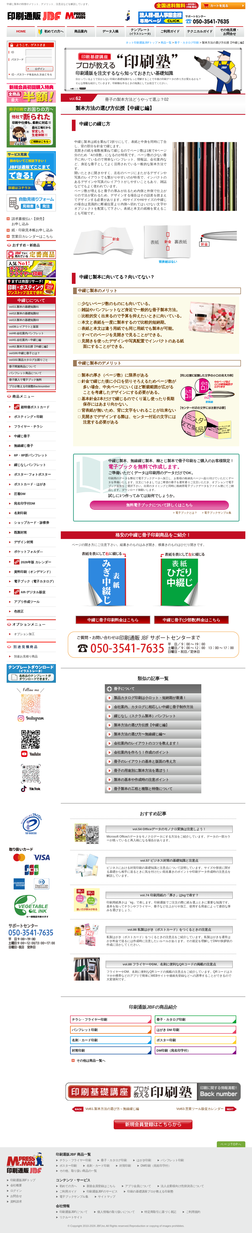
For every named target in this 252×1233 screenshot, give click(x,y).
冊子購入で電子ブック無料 (25, 379)
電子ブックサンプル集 (72, 1197)
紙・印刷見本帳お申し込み (32, 230)
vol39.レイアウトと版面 (23, 326)
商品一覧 (166, 42)
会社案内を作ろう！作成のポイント (141, 752)
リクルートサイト (69, 1217)
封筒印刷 (78, 1050)
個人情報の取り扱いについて (114, 1212)
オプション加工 (24, 634)
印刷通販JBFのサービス (100, 1191)
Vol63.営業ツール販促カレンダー (200, 1109)
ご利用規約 (191, 1212)
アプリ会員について (136, 1186)
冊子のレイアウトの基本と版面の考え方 (145, 761)
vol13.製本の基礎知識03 (24, 320)
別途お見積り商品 (26, 656)
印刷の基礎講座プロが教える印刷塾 (148, 1191)
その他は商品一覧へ (91, 1060)
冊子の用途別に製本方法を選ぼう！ (141, 770)
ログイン (14, 1191)
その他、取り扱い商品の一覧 (76, 1171)
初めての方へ (53, 31)
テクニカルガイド (200, 31)
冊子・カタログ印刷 (186, 42)
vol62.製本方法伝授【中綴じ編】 (29, 346)
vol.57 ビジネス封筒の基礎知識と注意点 (169, 860)
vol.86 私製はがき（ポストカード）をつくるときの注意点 (169, 929)
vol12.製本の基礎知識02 (24, 313)
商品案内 (80, 31)
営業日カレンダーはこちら (32, 236)
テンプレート (140, 32)
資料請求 (14, 1202)
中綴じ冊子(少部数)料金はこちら (191, 620)
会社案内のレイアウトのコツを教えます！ (146, 743)
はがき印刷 (142, 1160)
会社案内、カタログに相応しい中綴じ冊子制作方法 (153, 707)
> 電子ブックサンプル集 (216, 512)
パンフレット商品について (25, 373)
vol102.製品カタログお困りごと (28, 359)
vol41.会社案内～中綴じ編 (25, 339)
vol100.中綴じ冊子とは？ (24, 353)
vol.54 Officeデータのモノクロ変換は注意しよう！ (169, 829)
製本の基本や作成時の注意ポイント (141, 780)
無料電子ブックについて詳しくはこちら (159, 505)
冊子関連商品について (22, 366)
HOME (21, 31)
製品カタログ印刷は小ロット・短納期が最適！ (150, 698)
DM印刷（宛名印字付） (173, 1050)
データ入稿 (110, 31)
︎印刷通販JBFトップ (21, 1180)
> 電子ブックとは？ (185, 512)
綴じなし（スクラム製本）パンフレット (145, 716)
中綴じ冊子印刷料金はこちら (113, 620)
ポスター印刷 (166, 1040)
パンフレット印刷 (84, 1030)
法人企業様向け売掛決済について (180, 1186)
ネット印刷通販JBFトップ (142, 42)
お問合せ (14, 1196)
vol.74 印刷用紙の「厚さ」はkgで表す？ (169, 895)
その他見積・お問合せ (229, 32)
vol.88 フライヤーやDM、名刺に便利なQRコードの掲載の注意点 (169, 964)
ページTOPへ (231, 1144)
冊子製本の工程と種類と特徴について (143, 789)
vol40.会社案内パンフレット (26, 333)
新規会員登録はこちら (99, 1186)
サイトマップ (104, 1197)
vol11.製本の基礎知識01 (24, 306)
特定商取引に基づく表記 (158, 1212)
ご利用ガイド (170, 31)
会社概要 (14, 1185)
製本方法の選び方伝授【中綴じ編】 (141, 725)
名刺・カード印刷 (84, 1040)
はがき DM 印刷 (168, 1030)
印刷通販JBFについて (72, 1212)
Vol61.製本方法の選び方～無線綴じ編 (112, 1109)
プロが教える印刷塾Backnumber (29, 386)
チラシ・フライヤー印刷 (89, 1019)
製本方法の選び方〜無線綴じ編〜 (140, 734)
